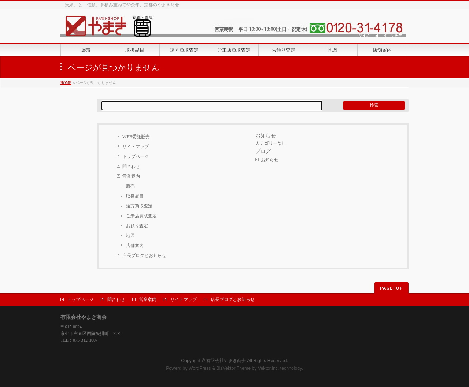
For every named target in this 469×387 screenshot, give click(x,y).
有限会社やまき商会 (226, 360)
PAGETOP (391, 287)
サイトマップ (135, 146)
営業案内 (131, 176)
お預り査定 (137, 225)
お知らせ (269, 159)
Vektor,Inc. (268, 368)
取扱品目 (135, 196)
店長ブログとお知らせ (144, 255)
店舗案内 (135, 245)
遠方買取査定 (139, 206)
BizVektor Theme (233, 368)
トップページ (135, 156)
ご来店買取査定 (141, 215)
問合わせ (131, 166)
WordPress (200, 368)
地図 (130, 235)
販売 (130, 186)
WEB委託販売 (136, 136)
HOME (65, 83)
